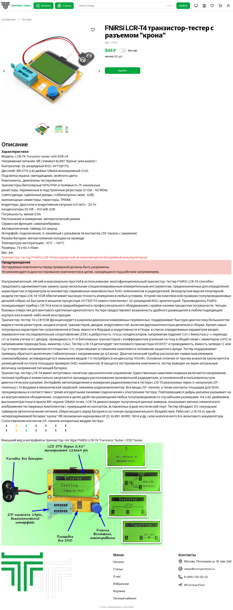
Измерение (8, 19)
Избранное (121, 584)
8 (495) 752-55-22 (193, 577)
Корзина (119, 591)
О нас (117, 576)
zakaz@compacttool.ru (196, 569)
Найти (183, 5)
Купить (122, 70)
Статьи (118, 569)
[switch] (123, 50)
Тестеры (27, 19)
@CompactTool (191, 585)
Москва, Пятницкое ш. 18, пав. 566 (205, 561)
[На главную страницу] (16, 5)
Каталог (118, 562)
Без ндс (132, 50)
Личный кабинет (125, 598)
